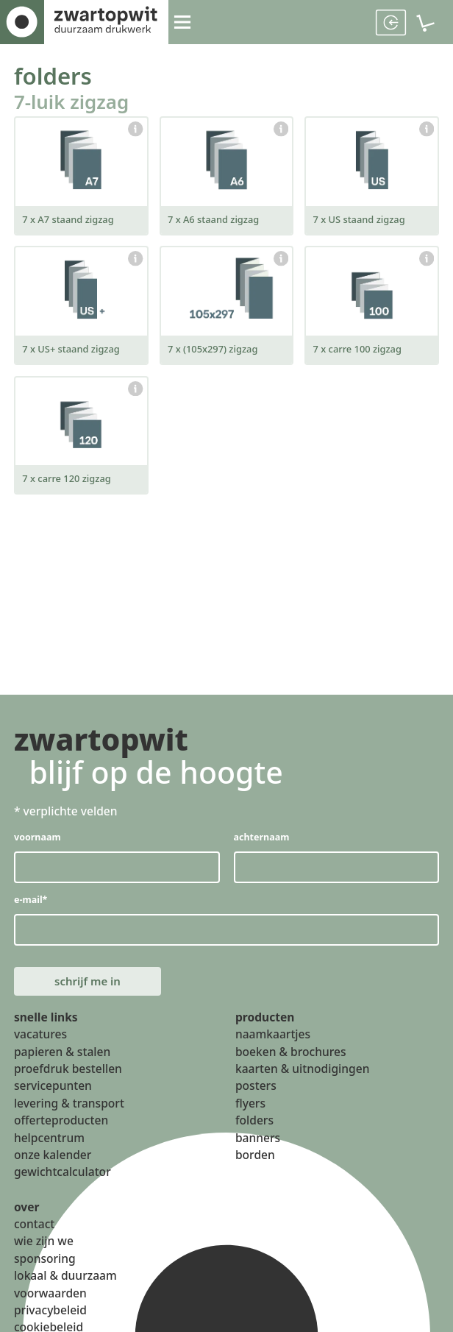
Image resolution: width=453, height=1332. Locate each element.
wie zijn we (44, 1251)
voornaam (38, 840)
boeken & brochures (290, 1061)
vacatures (40, 1044)
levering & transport (69, 1113)
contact (34, 1234)
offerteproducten (61, 1130)
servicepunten (53, 1096)
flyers (250, 1113)
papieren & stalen (62, 1061)
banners (257, 1147)
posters (256, 1096)
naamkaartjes (272, 1044)
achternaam (261, 840)
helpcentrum (49, 1147)
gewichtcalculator (62, 1182)
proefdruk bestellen (68, 1079)
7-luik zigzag (76, 104)
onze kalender (52, 1165)
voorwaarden (50, 1302)
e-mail (31, 903)
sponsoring (45, 1268)
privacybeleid (50, 1320)
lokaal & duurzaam (65, 1286)
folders (56, 76)
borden (255, 1165)
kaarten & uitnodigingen (302, 1079)
